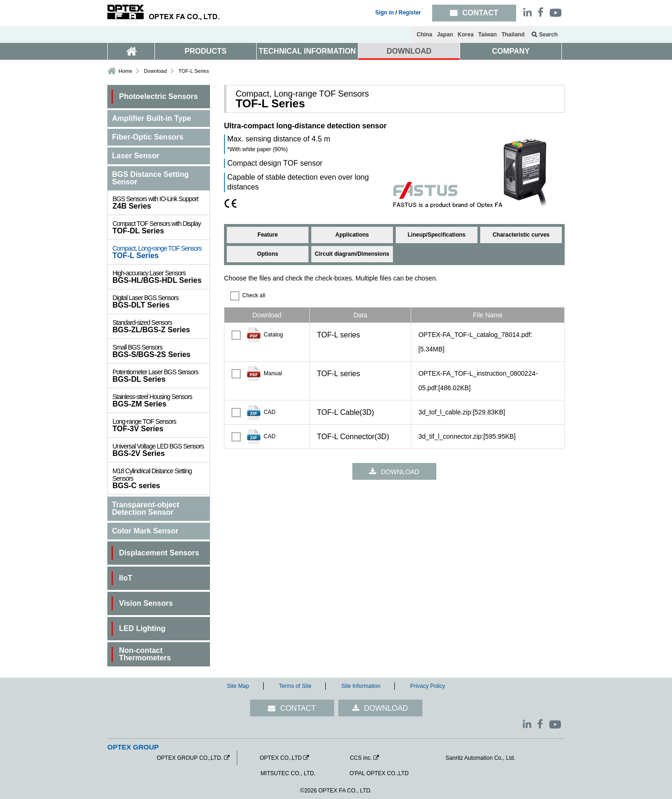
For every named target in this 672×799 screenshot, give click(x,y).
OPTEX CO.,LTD (280, 758)
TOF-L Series (161, 252)
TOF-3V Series (161, 425)
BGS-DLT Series (161, 301)
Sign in (384, 12)
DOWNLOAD (409, 51)
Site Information (360, 686)
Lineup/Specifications (436, 234)
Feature (268, 234)
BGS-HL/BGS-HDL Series (161, 276)
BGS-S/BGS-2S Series (161, 350)
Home (125, 71)
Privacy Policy (427, 686)
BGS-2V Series (161, 449)
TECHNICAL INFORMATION (307, 51)
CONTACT (297, 708)
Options (267, 254)
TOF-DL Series (161, 227)
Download (155, 71)
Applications (352, 234)
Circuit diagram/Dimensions (352, 254)
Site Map (238, 686)
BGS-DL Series (161, 375)
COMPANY (511, 51)
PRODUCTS (206, 51)
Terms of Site (295, 686)
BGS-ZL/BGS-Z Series (161, 326)
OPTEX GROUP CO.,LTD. (190, 758)
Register (410, 12)
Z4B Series (161, 202)
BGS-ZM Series (161, 400)
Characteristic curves (520, 234)
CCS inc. (361, 758)
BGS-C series (161, 478)
